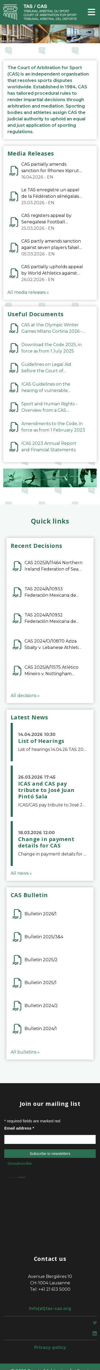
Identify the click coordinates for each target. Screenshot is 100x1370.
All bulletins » (25, 1052)
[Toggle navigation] (91, 12)
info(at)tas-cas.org (50, 1308)
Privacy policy (50, 1347)
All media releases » (28, 292)
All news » (21, 873)
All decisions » (25, 695)
